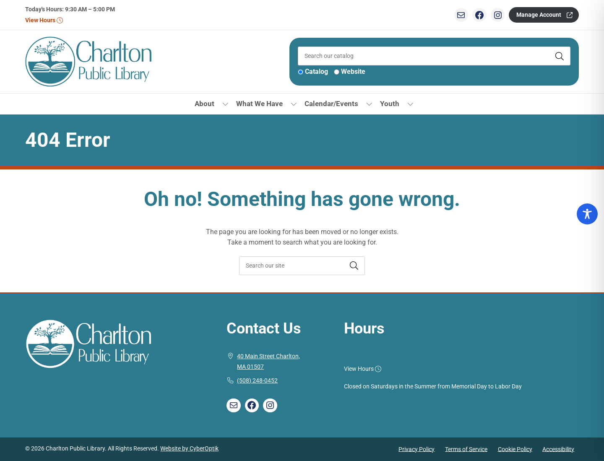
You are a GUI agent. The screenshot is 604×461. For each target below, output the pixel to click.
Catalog (316, 72)
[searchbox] (302, 265)
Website (353, 72)
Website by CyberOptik (189, 448)
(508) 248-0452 (257, 380)
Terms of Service (466, 449)
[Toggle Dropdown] (225, 103)
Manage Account (538, 14)
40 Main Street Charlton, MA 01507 (268, 362)
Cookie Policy (515, 449)
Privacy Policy (416, 449)
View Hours (43, 20)
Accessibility (558, 449)
